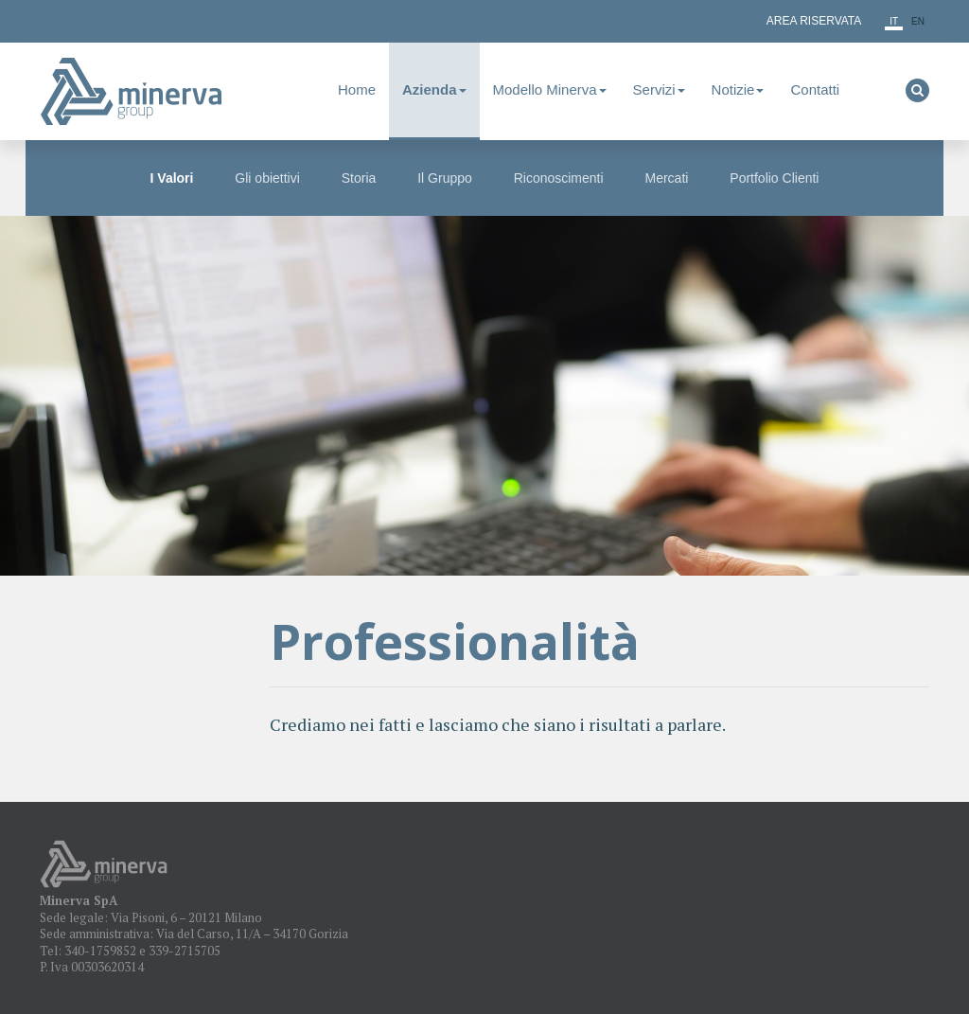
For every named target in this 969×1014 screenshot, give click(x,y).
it (894, 21)
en (918, 21)
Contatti (814, 89)
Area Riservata (813, 20)
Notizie (738, 89)
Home (357, 89)
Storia (359, 178)
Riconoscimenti (559, 178)
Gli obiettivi (267, 178)
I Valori (172, 178)
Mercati (667, 178)
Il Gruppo (444, 178)
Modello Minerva (550, 89)
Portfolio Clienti (774, 178)
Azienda (434, 89)
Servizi (659, 89)
